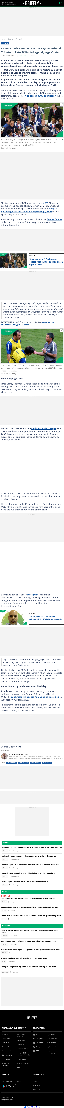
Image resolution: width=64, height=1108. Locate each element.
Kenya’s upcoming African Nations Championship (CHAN (29, 210)
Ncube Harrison (23, 55)
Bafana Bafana (54, 219)
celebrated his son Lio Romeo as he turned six (35, 696)
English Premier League (43, 428)
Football (19, 39)
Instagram (32, 594)
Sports (10, 39)
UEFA (45, 203)
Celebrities (4, 935)
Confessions (5, 972)
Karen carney (11, 762)
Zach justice (47, 762)
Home (3, 39)
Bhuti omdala (35, 762)
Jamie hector (23, 762)
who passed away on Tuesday (40, 95)
